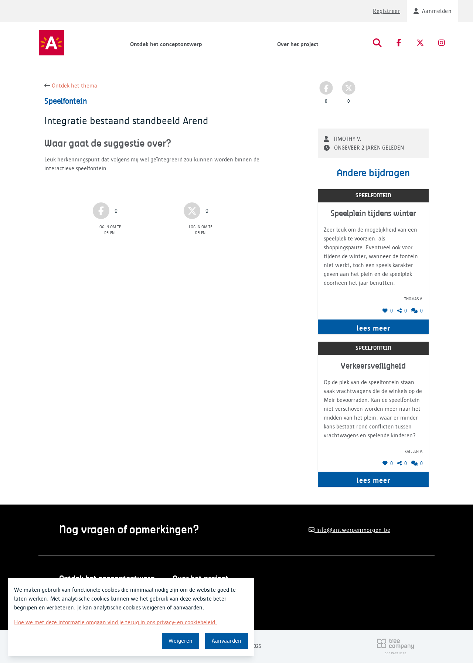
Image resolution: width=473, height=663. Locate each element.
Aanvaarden (226, 641)
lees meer (373, 328)
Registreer (386, 11)
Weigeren (181, 641)
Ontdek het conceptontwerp (166, 44)
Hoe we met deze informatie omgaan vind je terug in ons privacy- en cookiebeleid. (115, 622)
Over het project (298, 44)
